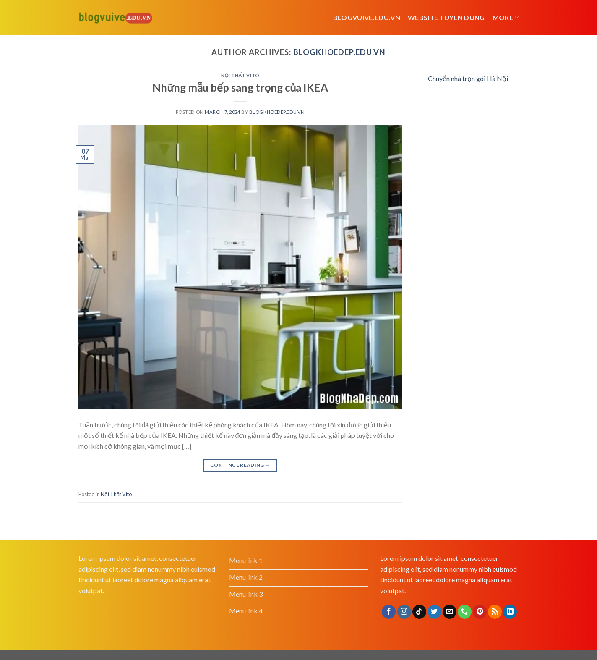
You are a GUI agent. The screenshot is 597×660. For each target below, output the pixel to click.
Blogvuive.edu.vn (366, 17)
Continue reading (240, 465)
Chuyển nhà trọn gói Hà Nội (468, 78)
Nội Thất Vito (240, 75)
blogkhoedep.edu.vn (339, 52)
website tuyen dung (446, 17)
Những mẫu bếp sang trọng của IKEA (240, 87)
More (506, 17)
